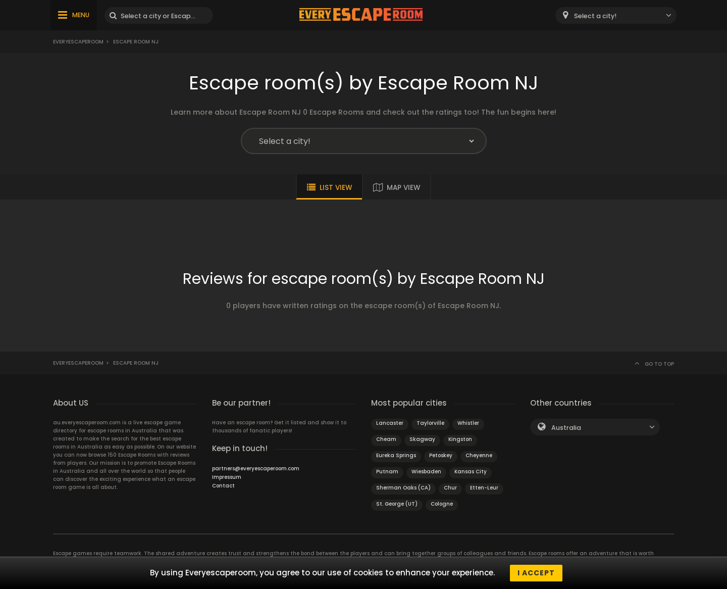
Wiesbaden (426, 471)
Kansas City (470, 471)
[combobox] (616, 15)
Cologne (442, 504)
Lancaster (389, 423)
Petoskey (440, 455)
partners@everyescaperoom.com (255, 468)
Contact (223, 485)
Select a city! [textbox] (595, 16)
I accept (536, 573)
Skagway (422, 439)
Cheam (386, 439)
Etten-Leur (484, 488)
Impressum (226, 477)
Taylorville (430, 423)
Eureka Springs (396, 455)
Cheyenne (478, 455)
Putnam (387, 471)
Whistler (468, 423)
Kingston (460, 439)
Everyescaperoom (78, 41)
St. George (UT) (397, 504)
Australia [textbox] (566, 427)
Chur (450, 488)
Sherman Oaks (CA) (403, 488)
